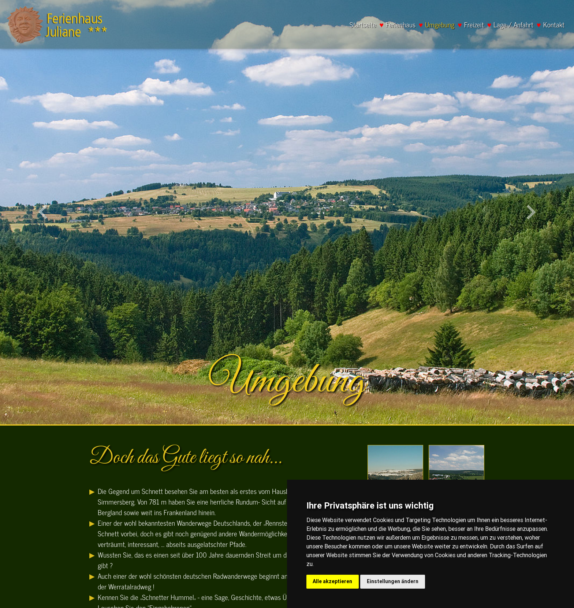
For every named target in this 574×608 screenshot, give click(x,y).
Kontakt (553, 25)
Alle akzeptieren (332, 581)
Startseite (363, 25)
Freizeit (474, 25)
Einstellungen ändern (392, 581)
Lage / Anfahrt (513, 25)
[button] (43, 212)
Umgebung (439, 25)
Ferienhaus (400, 25)
